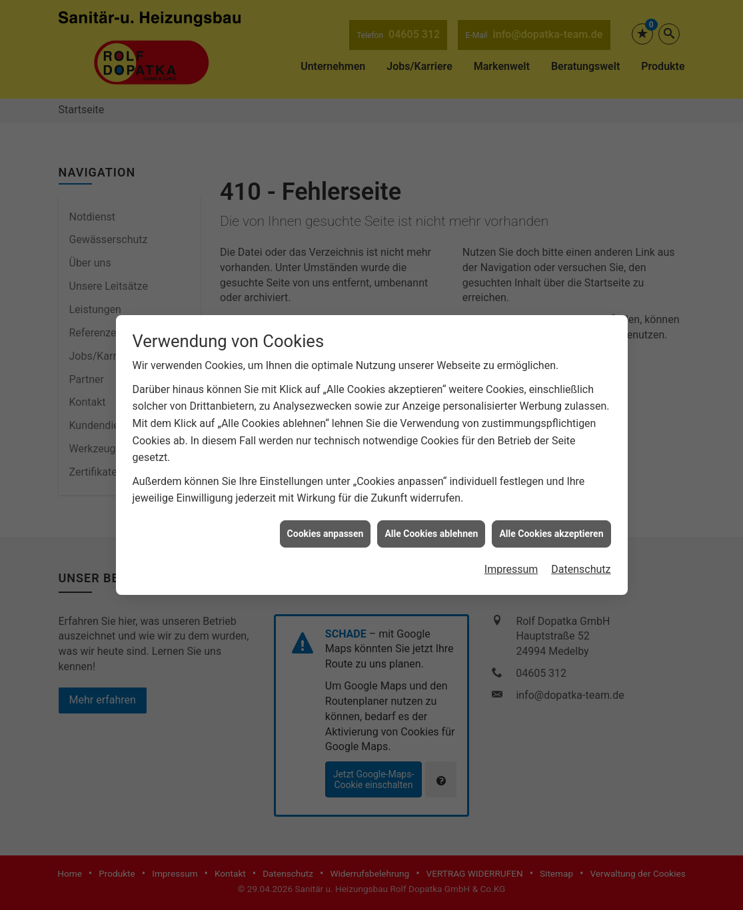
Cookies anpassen (325, 521)
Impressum (511, 558)
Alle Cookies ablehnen (431, 521)
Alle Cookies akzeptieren (551, 521)
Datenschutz (580, 558)
